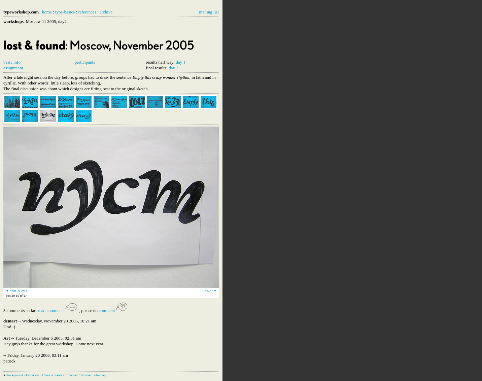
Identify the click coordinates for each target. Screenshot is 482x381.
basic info (12, 62)
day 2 (173, 67)
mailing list (209, 11)
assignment (13, 67)
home (47, 11)
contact (73, 375)
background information (23, 375)
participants (85, 62)
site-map (100, 375)
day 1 (180, 62)
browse (86, 375)
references (87, 11)
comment (113, 310)
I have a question (53, 375)
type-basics (65, 11)
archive (106, 11)
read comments (58, 310)
